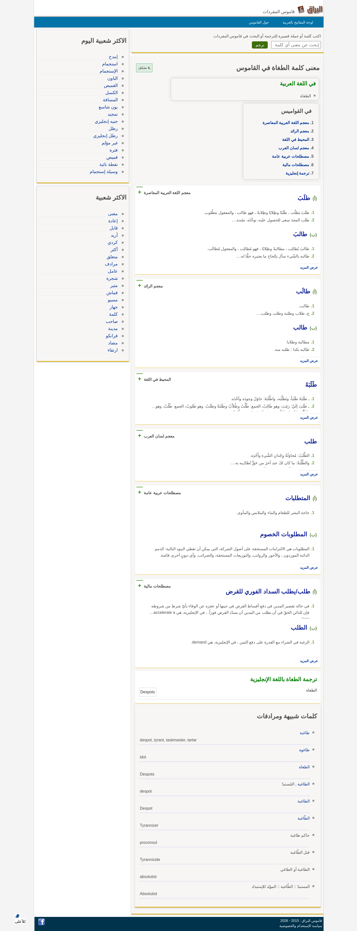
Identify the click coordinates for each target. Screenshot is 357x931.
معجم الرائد (298, 131)
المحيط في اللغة (294, 139)
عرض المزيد (308, 267)
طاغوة (303, 750)
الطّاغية (302, 818)
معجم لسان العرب (292, 148)
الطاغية (302, 784)
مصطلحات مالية (294, 165)
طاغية (303, 733)
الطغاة (303, 767)
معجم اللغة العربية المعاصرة (284, 123)
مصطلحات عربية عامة (289, 156)
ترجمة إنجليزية (296, 173)
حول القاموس (258, 22)
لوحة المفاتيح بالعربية (296, 22)
